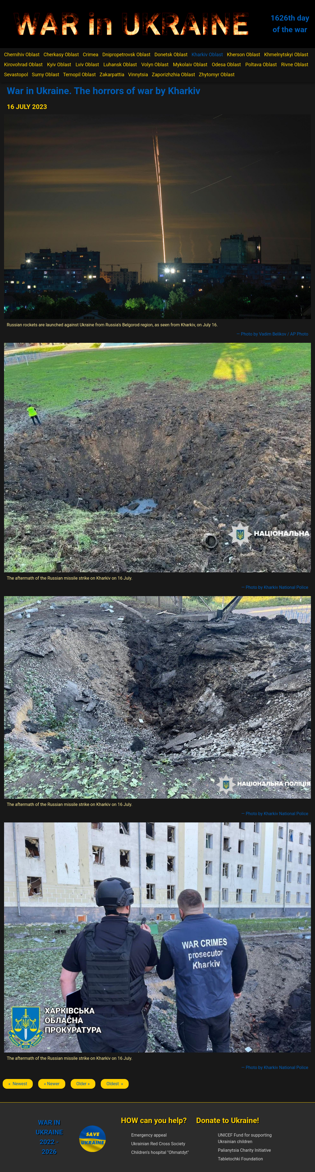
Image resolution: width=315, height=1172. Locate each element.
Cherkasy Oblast (61, 54)
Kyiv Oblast (59, 64)
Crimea (90, 54)
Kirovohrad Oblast (23, 64)
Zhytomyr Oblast (217, 74)
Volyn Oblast (154, 64)
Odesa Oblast (226, 64)
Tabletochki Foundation (240, 1158)
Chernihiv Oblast (22, 54)
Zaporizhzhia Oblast (173, 74)
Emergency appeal (149, 1135)
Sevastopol (16, 74)
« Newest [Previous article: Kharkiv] (17, 1083)
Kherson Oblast (243, 54)
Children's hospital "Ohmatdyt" (160, 1152)
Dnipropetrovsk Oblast (126, 54)
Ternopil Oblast (79, 74)
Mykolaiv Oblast (190, 64)
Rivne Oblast (294, 64)
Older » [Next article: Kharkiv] (83, 1083)
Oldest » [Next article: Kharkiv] (114, 1083)
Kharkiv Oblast (207, 54)
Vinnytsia (138, 74)
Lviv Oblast (87, 64)
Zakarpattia (112, 74)
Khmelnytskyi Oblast (286, 54)
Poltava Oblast (261, 64)
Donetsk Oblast (170, 54)
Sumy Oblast (45, 74)
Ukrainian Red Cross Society (158, 1143)
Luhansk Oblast (120, 64)
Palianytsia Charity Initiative (244, 1150)
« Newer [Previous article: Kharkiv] (51, 1083)
